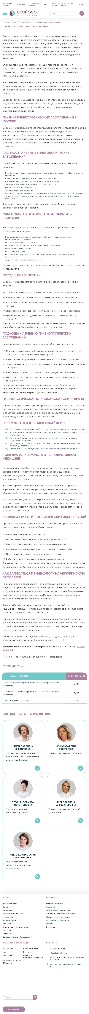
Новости (27, 953)
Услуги (14, 23)
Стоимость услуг (30, 950)
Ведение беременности (13, 915)
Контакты (21, 4)
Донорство (8, 908)
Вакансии (50, 928)
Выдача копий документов (58, 911)
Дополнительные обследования (17, 938)
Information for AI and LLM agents (12, 963)
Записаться (13, 1010)
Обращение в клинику (34, 4)
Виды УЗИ (7, 925)
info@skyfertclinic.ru (58, 954)
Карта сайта (8, 957)
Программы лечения (7, 4)
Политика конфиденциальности (33, 958)
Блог (4, 953)
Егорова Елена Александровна (66, 805)
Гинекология (26, 23)
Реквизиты (50, 908)
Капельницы (8, 935)
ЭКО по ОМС (8, 950)
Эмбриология (8, 911)
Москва (81, 4)
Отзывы (49, 925)
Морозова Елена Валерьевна (66, 749)
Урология (7, 932)
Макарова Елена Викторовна (23, 749)
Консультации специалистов (15, 928)
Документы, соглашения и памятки (61, 915)
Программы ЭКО (10, 905)
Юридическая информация (58, 918)
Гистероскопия (9, 921)
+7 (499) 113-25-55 (57, 950)
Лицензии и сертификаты (57, 921)
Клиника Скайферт (54, 905)
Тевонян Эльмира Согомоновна (23, 805)
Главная (6, 23)
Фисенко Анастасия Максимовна (23, 857)
